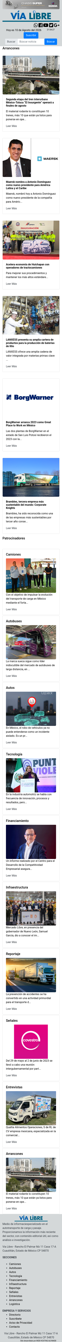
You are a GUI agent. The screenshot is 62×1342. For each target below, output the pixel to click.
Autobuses (15, 1268)
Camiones (15, 1264)
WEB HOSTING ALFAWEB (46, 1341)
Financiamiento (18, 1280)
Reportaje (15, 1288)
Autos (12, 1272)
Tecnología (15, 1276)
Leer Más (11, 126)
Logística (14, 1304)
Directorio (15, 1314)
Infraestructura (17, 1284)
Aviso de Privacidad (20, 1322)
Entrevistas (15, 1296)
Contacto (14, 1326)
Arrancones (16, 1300)
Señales (13, 1292)
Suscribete (15, 1318)
